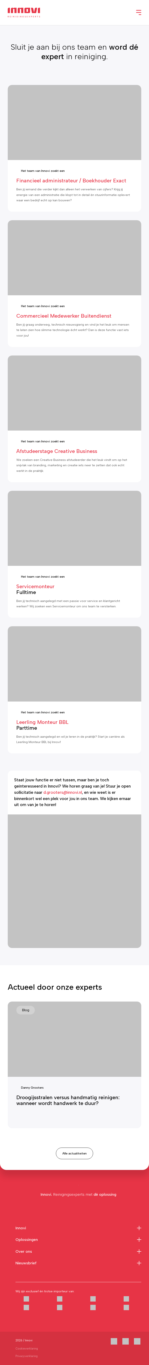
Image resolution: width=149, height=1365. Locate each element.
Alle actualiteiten (74, 1153)
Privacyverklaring (26, 1356)
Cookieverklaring (26, 1348)
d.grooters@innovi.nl (62, 792)
